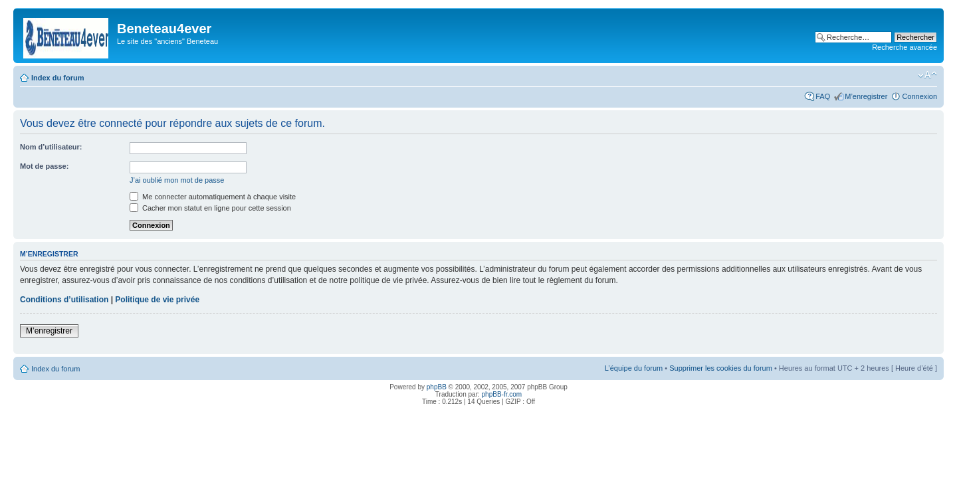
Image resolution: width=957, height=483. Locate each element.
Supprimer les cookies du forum (720, 368)
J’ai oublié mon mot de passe (177, 180)
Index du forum (57, 78)
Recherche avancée (904, 47)
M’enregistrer (866, 96)
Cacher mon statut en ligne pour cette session (210, 208)
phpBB (437, 387)
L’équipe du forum (634, 368)
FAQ (822, 96)
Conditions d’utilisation (64, 299)
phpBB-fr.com (502, 394)
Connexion (919, 96)
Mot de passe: (44, 166)
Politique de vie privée (157, 299)
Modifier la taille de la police (927, 75)
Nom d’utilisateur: (51, 147)
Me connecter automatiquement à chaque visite (213, 197)
